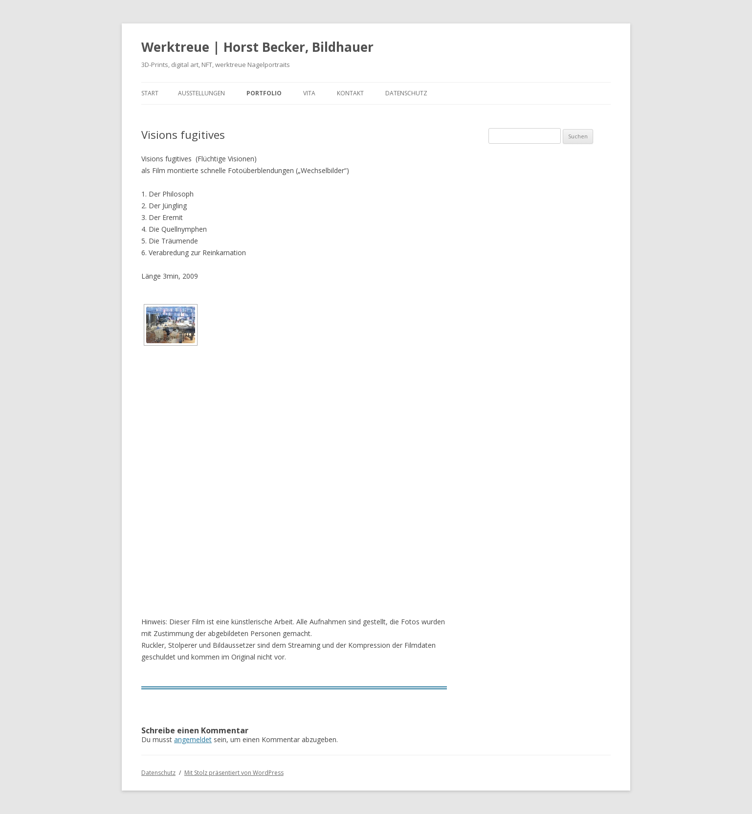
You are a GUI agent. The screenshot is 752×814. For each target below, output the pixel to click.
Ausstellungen (201, 93)
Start (149, 93)
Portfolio (264, 93)
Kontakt (350, 93)
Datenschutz (406, 93)
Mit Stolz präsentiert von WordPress (234, 773)
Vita (309, 93)
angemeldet (193, 739)
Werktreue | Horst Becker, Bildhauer (257, 47)
